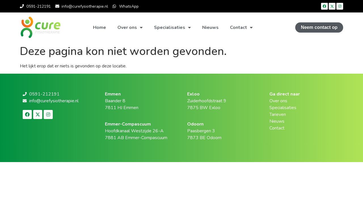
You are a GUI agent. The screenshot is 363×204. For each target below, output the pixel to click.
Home (99, 27)
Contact (241, 27)
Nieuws (210, 27)
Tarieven (277, 114)
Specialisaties (172, 27)
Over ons (130, 27)
